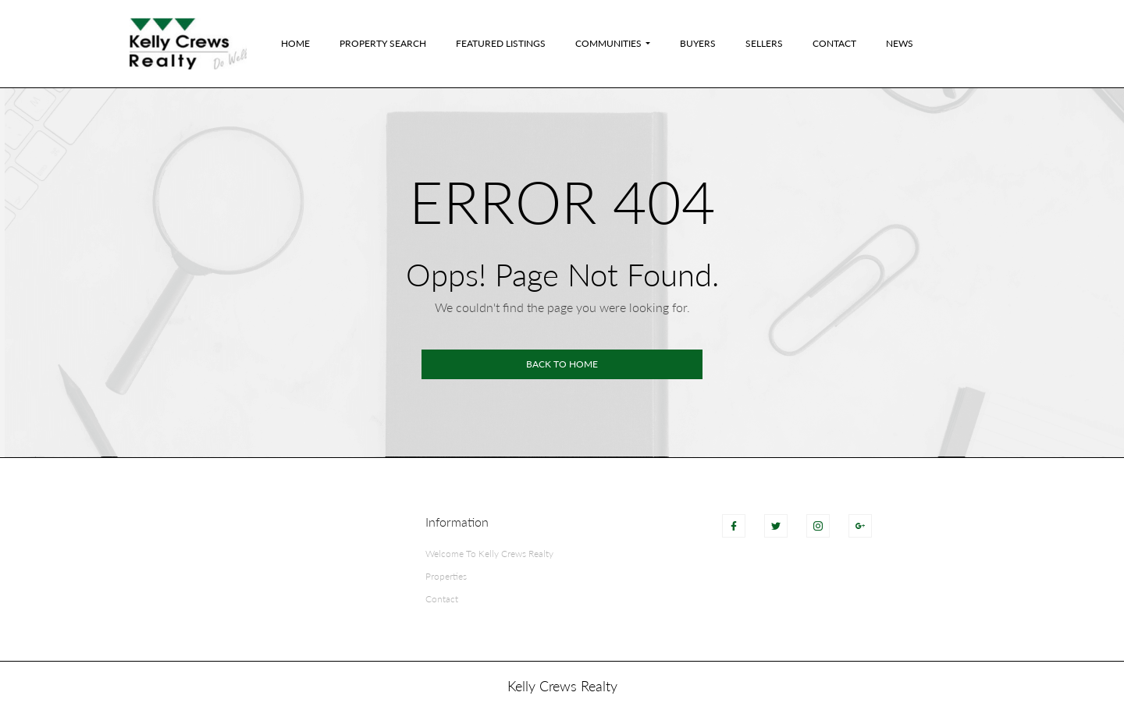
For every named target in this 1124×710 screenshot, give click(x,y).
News (899, 43)
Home (295, 43)
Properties (446, 576)
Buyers (698, 43)
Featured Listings (501, 43)
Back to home (562, 364)
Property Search (383, 43)
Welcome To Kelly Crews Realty (489, 553)
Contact (834, 43)
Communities (608, 43)
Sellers (764, 43)
